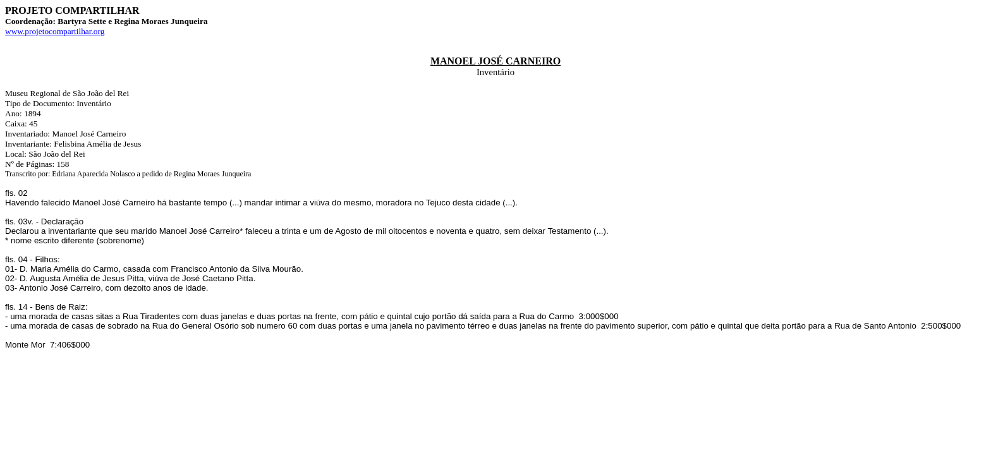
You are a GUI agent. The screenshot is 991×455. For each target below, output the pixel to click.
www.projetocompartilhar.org (54, 31)
